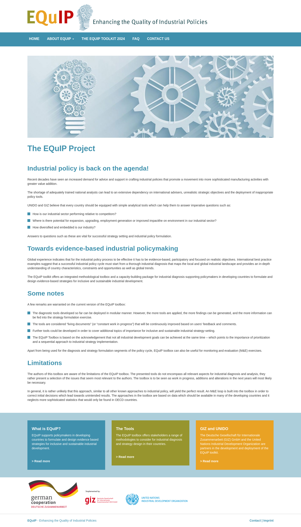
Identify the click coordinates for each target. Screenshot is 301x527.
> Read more (41, 461)
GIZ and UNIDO (214, 429)
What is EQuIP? (46, 429)
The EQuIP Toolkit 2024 (103, 39)
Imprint (268, 520)
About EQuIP (60, 39)
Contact (255, 520)
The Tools (125, 429)
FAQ (135, 39)
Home (34, 39)
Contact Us (158, 39)
